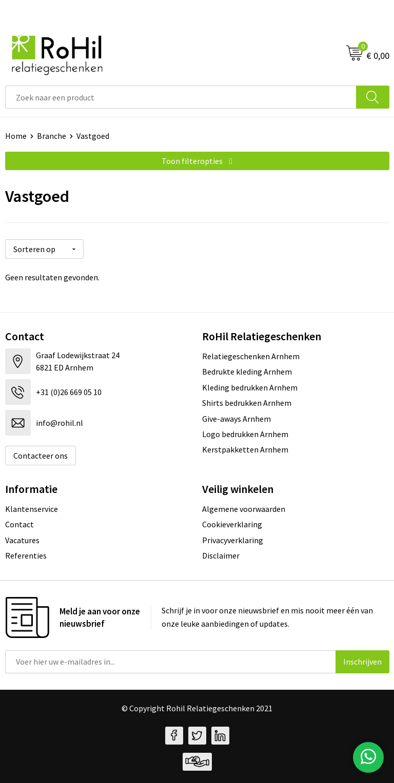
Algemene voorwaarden (243, 509)
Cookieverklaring (232, 524)
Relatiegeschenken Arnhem (251, 356)
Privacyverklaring (232, 540)
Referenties (26, 555)
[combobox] (181, 97)
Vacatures (22, 540)
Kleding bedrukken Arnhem (250, 387)
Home (16, 136)
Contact (19, 524)
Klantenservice (31, 509)
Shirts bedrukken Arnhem (246, 403)
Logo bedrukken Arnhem (245, 434)
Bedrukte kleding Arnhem (247, 371)
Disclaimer (221, 555)
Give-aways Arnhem (236, 419)
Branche (51, 136)
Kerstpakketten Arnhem (245, 449)
